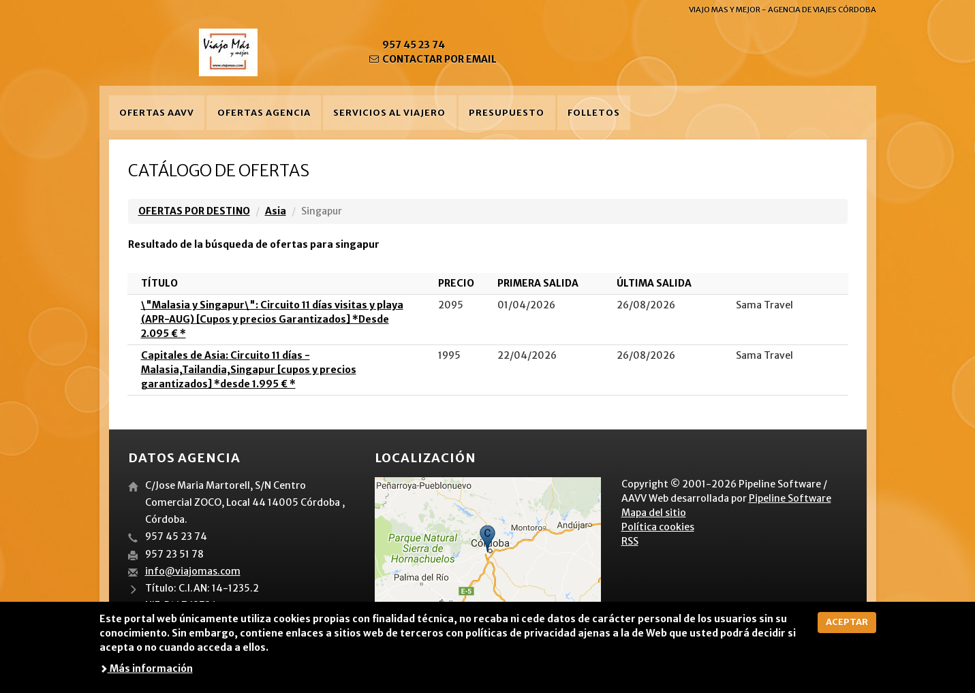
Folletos (594, 112)
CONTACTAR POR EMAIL (432, 59)
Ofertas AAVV (156, 112)
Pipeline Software (790, 498)
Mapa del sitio (653, 512)
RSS (629, 541)
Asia (275, 211)
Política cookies (657, 527)
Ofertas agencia (264, 112)
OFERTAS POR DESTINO (194, 211)
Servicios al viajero (389, 112)
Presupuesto (506, 112)
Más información (146, 668)
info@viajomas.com (193, 571)
